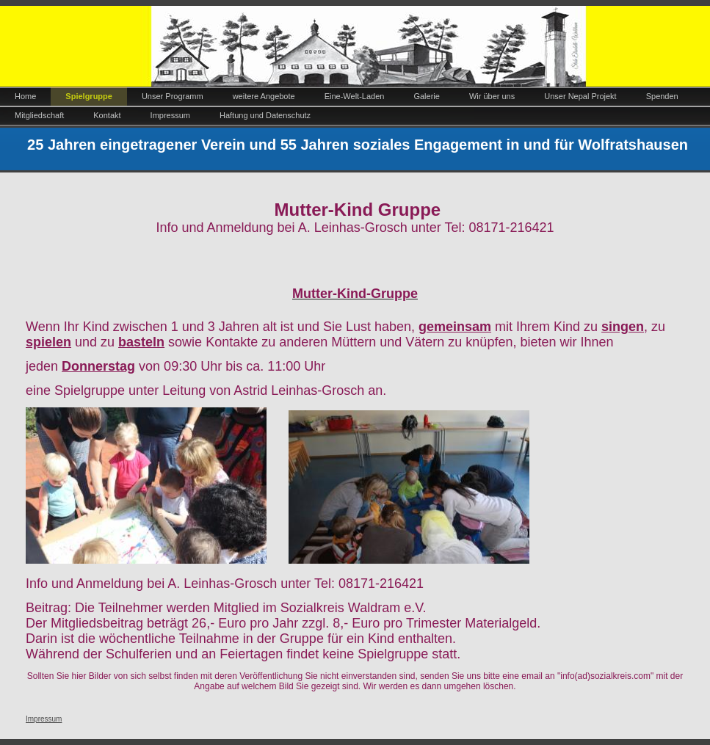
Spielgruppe (88, 96)
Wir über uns (492, 96)
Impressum (170, 115)
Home (25, 96)
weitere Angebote (264, 96)
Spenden (662, 96)
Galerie (426, 96)
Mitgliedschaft (39, 115)
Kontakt (106, 115)
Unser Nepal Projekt (580, 96)
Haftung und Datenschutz (265, 115)
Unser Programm (172, 96)
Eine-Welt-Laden (355, 96)
